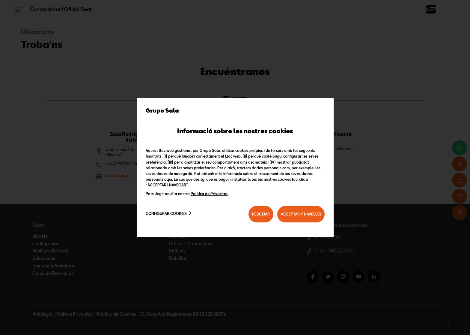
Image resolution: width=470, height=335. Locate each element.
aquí (168, 179)
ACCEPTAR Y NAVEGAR (301, 214)
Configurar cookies (166, 213)
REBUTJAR (261, 214)
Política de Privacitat (209, 194)
